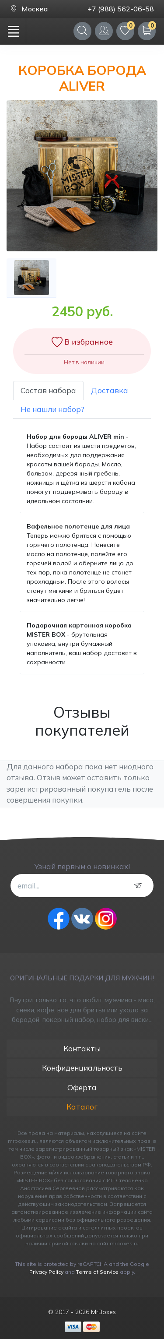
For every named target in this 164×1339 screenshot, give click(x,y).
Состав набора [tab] (48, 390)
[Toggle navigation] (13, 31)
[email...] (82, 885)
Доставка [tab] (109, 390)
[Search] (82, 31)
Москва (29, 9)
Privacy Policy (46, 1272)
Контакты (82, 1048)
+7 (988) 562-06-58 (120, 8)
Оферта (82, 1087)
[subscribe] (140, 886)
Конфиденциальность (82, 1067)
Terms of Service (97, 1272)
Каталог (82, 1106)
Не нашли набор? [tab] (52, 409)
